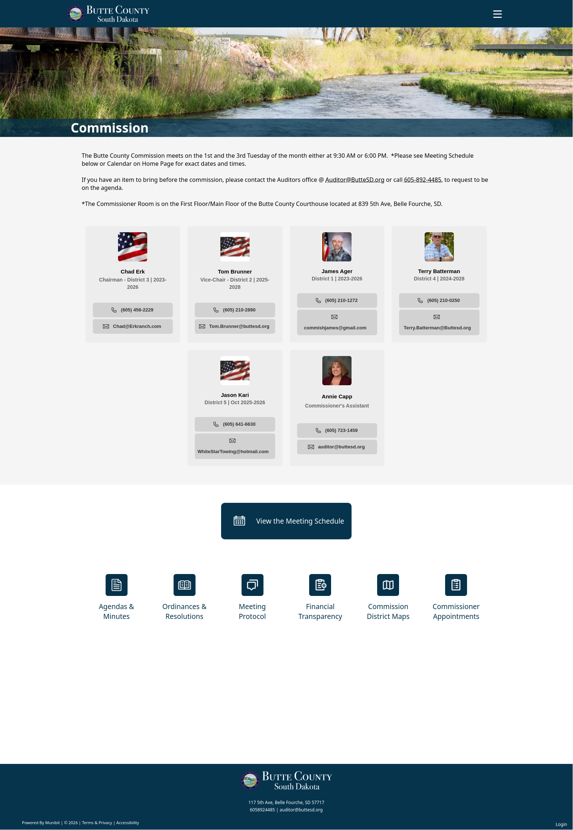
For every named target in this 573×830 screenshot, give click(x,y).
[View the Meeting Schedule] (286, 521)
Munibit (52, 822)
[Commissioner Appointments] (456, 598)
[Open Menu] (497, 14)
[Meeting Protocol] (252, 598)
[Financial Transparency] (320, 598)
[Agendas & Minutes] (116, 598)
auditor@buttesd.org (301, 810)
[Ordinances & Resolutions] (184, 598)
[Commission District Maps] (388, 598)
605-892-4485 (422, 180)
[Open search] (545, 16)
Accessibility (127, 822)
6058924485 (262, 810)
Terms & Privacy (97, 822)
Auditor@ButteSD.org (355, 180)
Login (561, 824)
